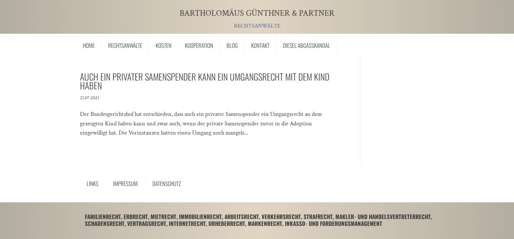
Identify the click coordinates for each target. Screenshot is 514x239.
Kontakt (260, 45)
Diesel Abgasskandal (306, 45)
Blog (232, 45)
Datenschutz (166, 183)
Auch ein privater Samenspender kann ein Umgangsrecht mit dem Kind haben (204, 81)
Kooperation (199, 45)
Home (89, 45)
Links (92, 183)
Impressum (125, 183)
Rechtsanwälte (125, 45)
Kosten (163, 45)
